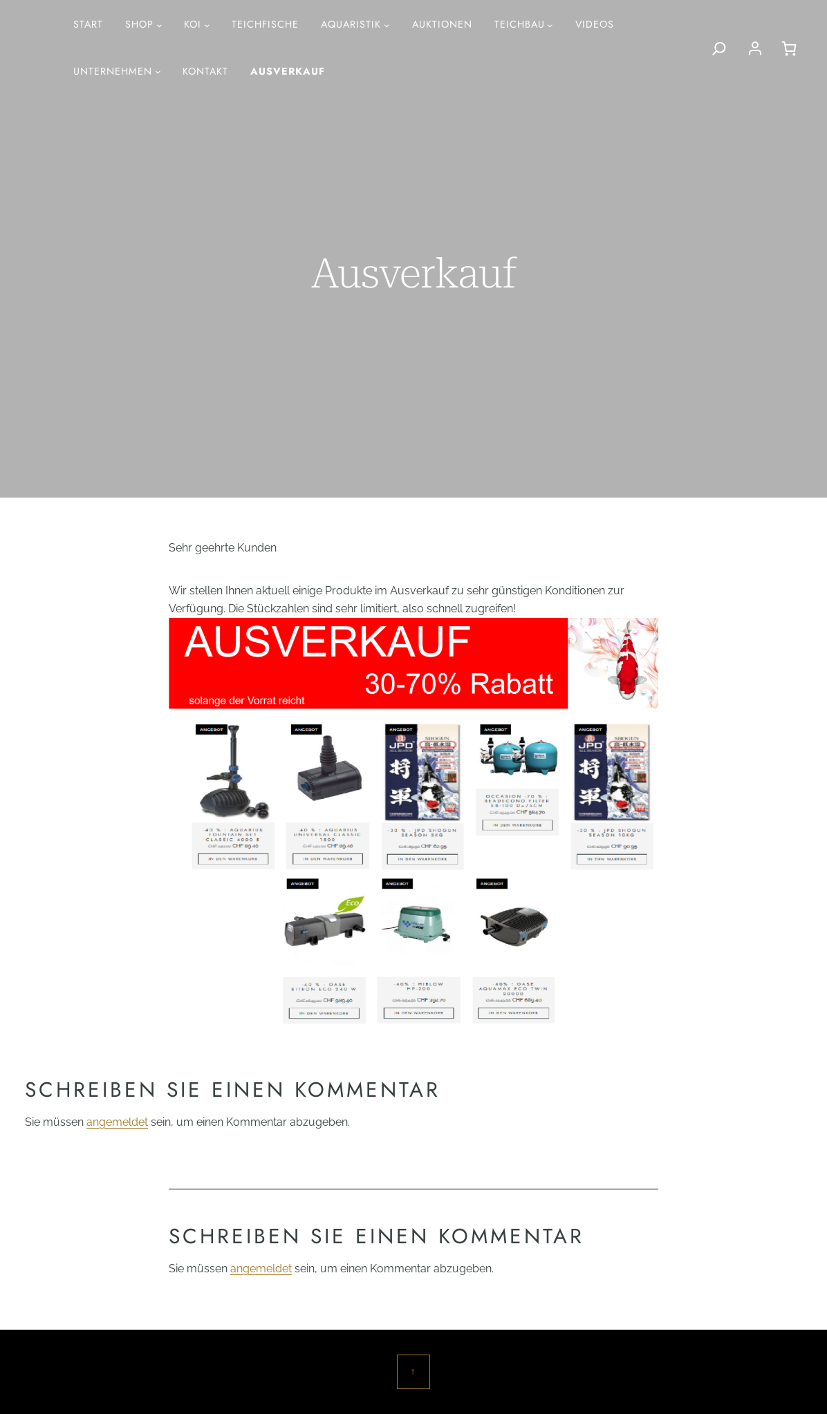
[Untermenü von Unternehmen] (158, 71)
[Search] (719, 48)
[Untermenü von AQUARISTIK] (387, 25)
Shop (139, 24)
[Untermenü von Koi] (207, 25)
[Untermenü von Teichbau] (550, 25)
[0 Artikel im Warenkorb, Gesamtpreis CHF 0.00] (789, 48)
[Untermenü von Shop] (159, 25)
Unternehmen (112, 71)
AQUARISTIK (351, 24)
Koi (192, 24)
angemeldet (117, 1122)
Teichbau (519, 24)
